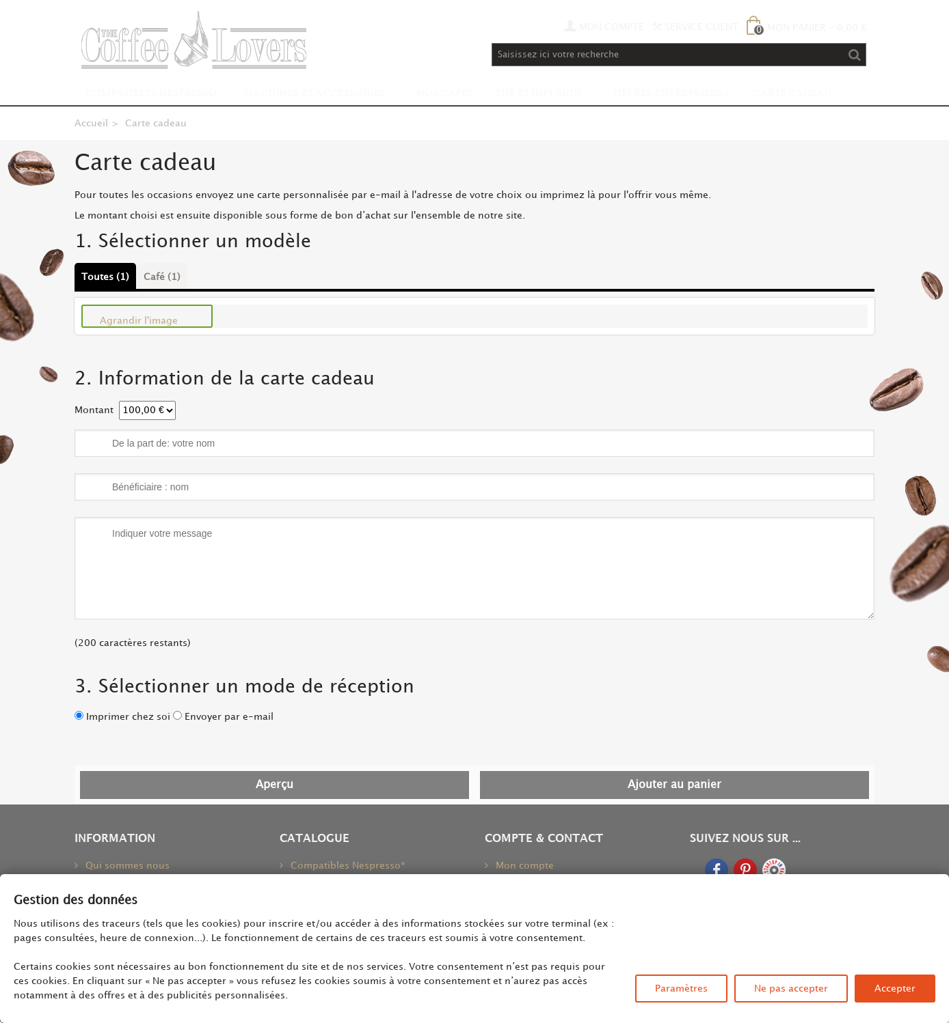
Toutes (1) (105, 276)
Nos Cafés (444, 94)
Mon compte (523, 865)
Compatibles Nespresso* (153, 94)
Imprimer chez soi (128, 716)
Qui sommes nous (126, 865)
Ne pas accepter (791, 988)
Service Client (695, 27)
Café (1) (162, 276)
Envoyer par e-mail (229, 716)
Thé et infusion (538, 94)
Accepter (894, 988)
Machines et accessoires (314, 94)
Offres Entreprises (667, 94)
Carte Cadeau (792, 94)
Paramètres (681, 988)
